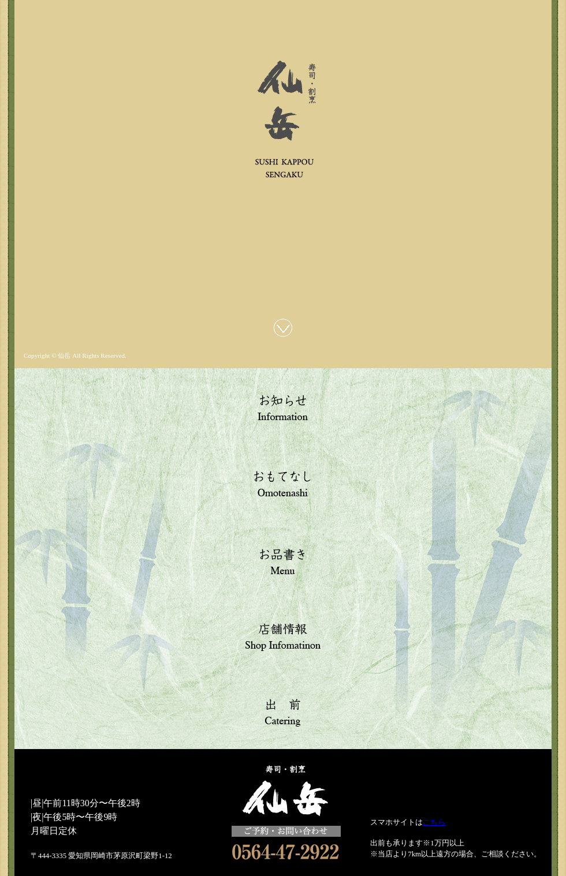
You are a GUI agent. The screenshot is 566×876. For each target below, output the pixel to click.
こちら (434, 822)
